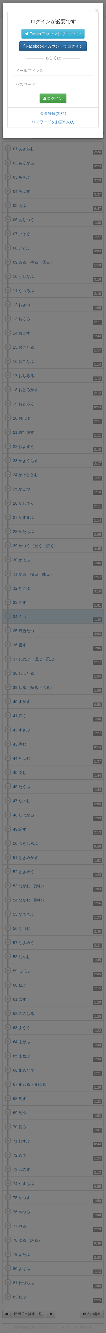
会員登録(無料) (53, 113)
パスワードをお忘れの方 (53, 122)
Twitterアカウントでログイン (53, 33)
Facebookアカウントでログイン (53, 46)
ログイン (53, 98)
